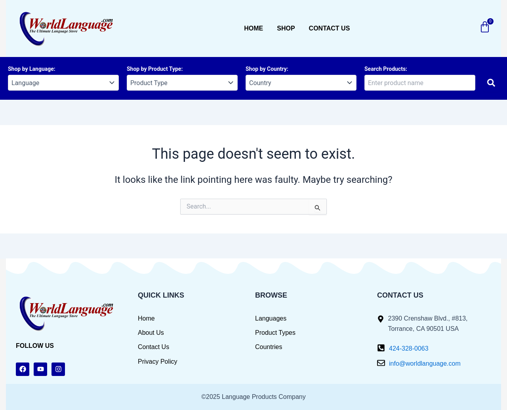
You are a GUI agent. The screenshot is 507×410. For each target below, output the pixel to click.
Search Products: (385, 69)
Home (253, 28)
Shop (286, 28)
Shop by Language (31, 69)
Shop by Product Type (154, 69)
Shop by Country (266, 69)
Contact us (329, 28)
